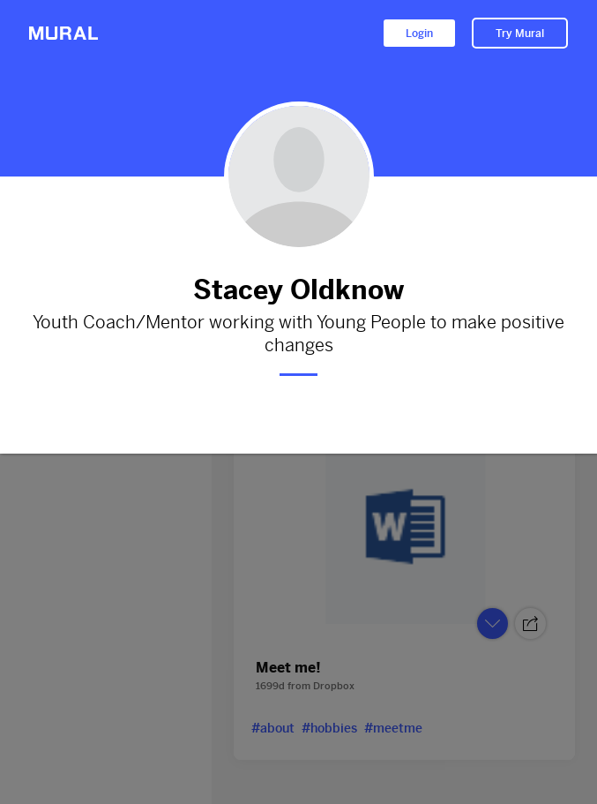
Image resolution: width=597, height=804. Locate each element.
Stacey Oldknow (298, 290)
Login (419, 33)
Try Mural (520, 33)
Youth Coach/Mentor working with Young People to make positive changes (298, 334)
